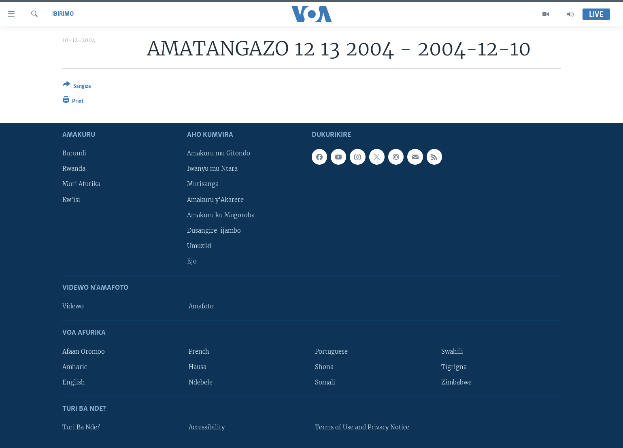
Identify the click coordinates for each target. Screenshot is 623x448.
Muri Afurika (81, 184)
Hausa (197, 367)
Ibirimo (63, 14)
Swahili (452, 351)
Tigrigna (454, 367)
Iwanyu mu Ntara (212, 169)
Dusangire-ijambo (214, 230)
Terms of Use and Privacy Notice (362, 427)
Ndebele (201, 382)
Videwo (73, 306)
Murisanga (203, 184)
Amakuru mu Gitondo (218, 153)
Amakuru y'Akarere (215, 200)
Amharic (74, 367)
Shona (324, 367)
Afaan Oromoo (83, 351)
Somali (325, 382)
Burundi (74, 153)
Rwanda (73, 169)
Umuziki (199, 246)
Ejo (192, 261)
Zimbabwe (456, 382)
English (73, 382)
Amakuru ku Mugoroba (221, 215)
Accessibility (207, 427)
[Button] (77, 87)
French (199, 351)
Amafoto (201, 306)
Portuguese (331, 351)
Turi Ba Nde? (81, 427)
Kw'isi (71, 200)
